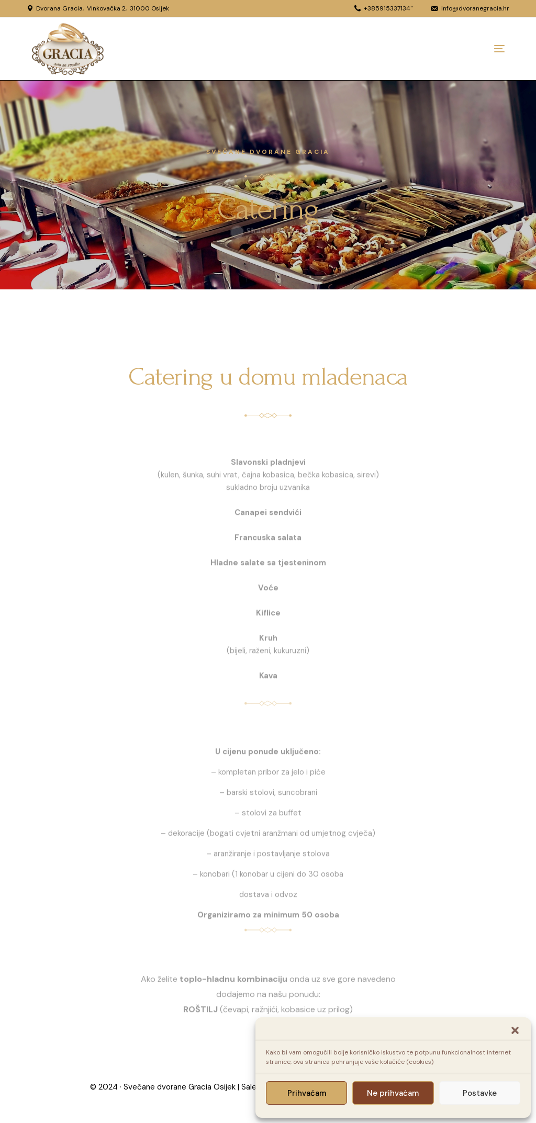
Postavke (480, 1093)
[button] (515, 1030)
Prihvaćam (306, 1093)
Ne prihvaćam (393, 1093)
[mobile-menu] (478, 49)
